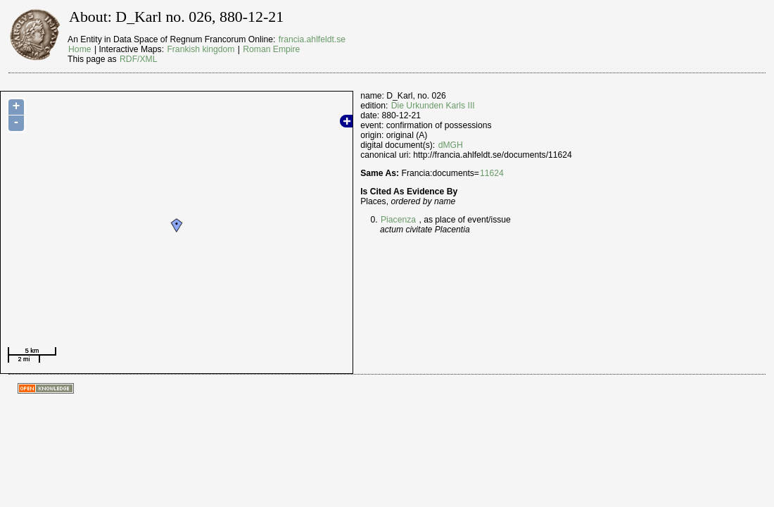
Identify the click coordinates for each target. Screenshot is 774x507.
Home (79, 49)
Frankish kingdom (200, 49)
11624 (492, 173)
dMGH (450, 145)
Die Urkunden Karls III (433, 106)
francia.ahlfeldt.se (312, 39)
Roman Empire (271, 49)
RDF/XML (138, 59)
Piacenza (398, 220)
